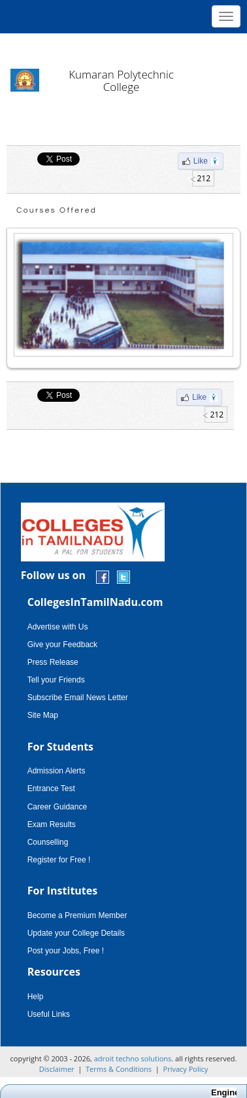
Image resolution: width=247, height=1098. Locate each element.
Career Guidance (57, 806)
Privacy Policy (185, 1069)
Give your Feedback (62, 644)
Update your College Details (76, 933)
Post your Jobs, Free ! (65, 950)
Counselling (48, 842)
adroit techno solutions (133, 1058)
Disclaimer (56, 1069)
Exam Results (51, 824)
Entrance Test (51, 788)
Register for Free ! (59, 859)
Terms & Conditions (119, 1069)
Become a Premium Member (77, 915)
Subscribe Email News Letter (77, 697)
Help (35, 996)
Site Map (42, 715)
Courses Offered (56, 210)
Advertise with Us (57, 626)
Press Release (52, 662)
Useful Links (48, 1014)
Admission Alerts (56, 770)
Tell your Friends (56, 679)
